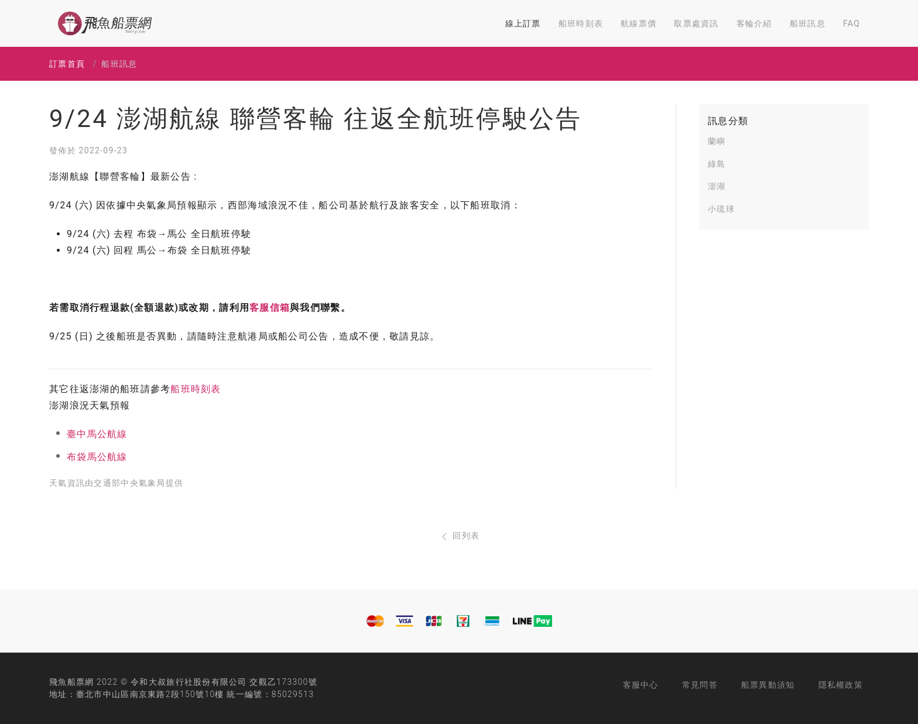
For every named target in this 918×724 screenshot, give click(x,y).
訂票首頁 (67, 63)
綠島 (717, 164)
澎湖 (717, 186)
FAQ (851, 23)
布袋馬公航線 (97, 456)
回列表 (459, 535)
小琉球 (721, 209)
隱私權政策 (840, 684)
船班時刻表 (581, 23)
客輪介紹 (754, 23)
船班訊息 (807, 23)
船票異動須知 (768, 684)
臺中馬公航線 (97, 434)
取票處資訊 (696, 23)
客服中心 (641, 684)
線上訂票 (523, 23)
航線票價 (638, 23)
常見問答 (700, 684)
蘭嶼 (717, 141)
